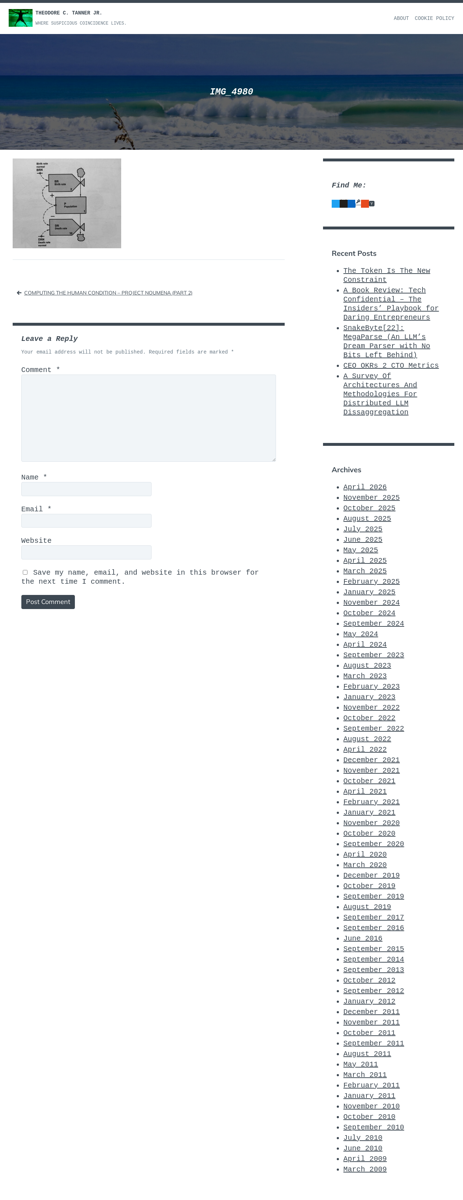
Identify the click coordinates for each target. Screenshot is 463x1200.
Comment (40, 370)
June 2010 (362, 1148)
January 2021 (369, 812)
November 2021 (371, 770)
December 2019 (371, 875)
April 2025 (365, 561)
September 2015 (373, 949)
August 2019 (367, 907)
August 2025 (367, 519)
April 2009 (365, 1159)
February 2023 (371, 687)
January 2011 (369, 1096)
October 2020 (369, 833)
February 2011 (371, 1085)
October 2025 (369, 508)
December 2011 (371, 1012)
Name (34, 477)
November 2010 (371, 1106)
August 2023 (367, 666)
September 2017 (373, 917)
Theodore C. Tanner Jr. (68, 13)
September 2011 (373, 1043)
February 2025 (371, 582)
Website (36, 541)
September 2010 (373, 1127)
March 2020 (365, 865)
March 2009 (365, 1169)
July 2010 (362, 1138)
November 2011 (371, 1022)
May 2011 (360, 1064)
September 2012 (373, 991)
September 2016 (373, 928)
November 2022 (371, 707)
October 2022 (369, 718)
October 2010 (369, 1117)
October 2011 (369, 1033)
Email (36, 509)
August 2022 (367, 739)
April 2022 (365, 749)
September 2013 (373, 970)
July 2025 (362, 529)
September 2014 (373, 959)
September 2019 (373, 896)
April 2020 (365, 854)
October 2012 (369, 980)
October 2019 (369, 886)
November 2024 (371, 603)
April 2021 (365, 791)
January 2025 (369, 592)
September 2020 (373, 844)
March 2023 (365, 676)
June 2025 (362, 540)
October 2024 (369, 613)
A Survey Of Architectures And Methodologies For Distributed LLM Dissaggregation (380, 394)
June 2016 (362, 938)
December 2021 (371, 760)
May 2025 (360, 550)
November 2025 (371, 498)
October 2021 (369, 781)
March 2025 (365, 571)
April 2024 (365, 645)
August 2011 (367, 1054)
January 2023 (369, 697)
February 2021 (371, 802)
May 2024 (360, 634)
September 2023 (373, 655)
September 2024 (373, 624)
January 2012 (369, 1001)
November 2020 (371, 823)
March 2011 (365, 1075)
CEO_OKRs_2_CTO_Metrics (391, 366)
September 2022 (373, 728)
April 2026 (365, 487)
